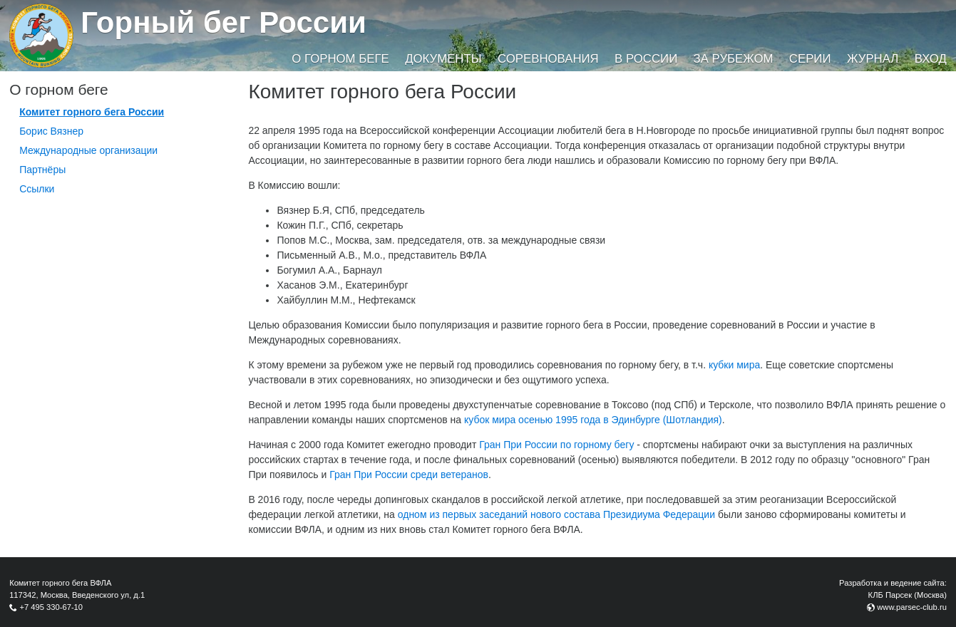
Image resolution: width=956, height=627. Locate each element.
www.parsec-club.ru (912, 607)
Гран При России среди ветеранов (408, 474)
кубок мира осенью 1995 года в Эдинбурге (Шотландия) (593, 419)
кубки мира (734, 364)
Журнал (872, 59)
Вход (931, 59)
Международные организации (88, 150)
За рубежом (733, 59)
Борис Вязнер (51, 131)
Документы (443, 59)
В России (646, 59)
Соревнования (548, 59)
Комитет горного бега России (91, 112)
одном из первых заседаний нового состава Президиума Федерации (556, 514)
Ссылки (36, 189)
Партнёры (42, 169)
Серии (810, 59)
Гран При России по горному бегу (556, 444)
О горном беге (340, 59)
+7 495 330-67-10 (51, 607)
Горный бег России (223, 22)
